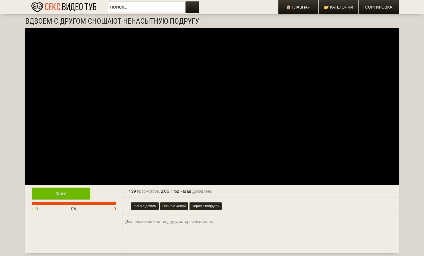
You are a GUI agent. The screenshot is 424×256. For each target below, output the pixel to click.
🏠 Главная (298, 7)
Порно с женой (174, 206)
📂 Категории (338, 7)
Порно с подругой (205, 206)
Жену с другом (144, 206)
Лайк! (61, 193)
